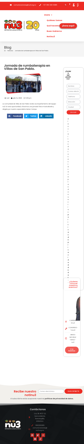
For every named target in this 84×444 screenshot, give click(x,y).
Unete (48, 15)
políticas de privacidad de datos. (59, 398)
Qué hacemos (54, 25)
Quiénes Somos (54, 20)
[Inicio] (5, 51)
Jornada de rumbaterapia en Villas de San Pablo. (32, 51)
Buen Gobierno (54, 31)
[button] (65, 5)
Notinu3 (51, 36)
